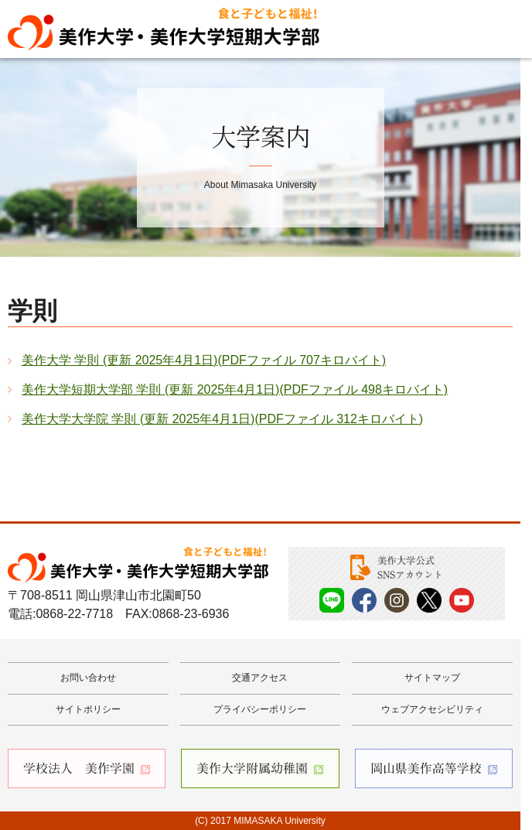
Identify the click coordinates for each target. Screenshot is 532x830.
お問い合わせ (88, 677)
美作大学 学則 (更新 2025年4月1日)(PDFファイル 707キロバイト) (204, 360)
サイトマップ (432, 677)
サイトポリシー (88, 709)
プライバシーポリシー (259, 709)
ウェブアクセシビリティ (432, 709)
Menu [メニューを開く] (497, 29)
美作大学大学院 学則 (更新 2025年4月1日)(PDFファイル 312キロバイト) (222, 418)
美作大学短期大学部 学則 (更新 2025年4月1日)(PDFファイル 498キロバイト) (235, 389)
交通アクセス (260, 677)
